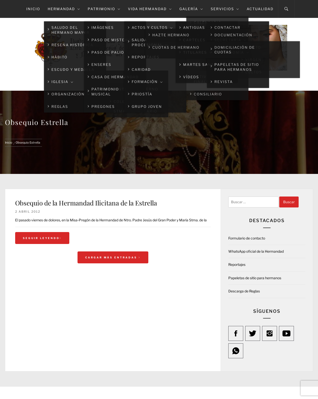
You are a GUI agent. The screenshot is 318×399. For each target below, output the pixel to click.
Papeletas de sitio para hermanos (254, 278)
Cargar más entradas (113, 257)
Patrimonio (104, 9)
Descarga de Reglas (244, 291)
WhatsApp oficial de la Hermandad (256, 251)
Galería (191, 9)
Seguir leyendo (42, 238)
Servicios (225, 9)
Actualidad (260, 9)
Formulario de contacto (246, 238)
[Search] (286, 9)
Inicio (33, 9)
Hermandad (64, 9)
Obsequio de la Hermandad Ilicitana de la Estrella (86, 203)
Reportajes (236, 264)
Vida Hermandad (150, 9)
